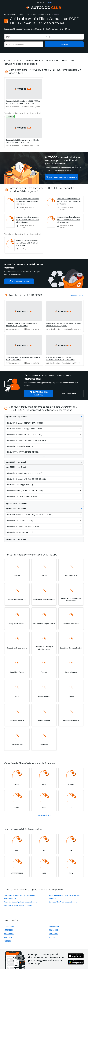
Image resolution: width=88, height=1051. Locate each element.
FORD (49, 14)
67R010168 (8, 930)
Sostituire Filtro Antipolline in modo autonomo (20, 902)
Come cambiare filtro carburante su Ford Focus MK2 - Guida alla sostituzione (27, 242)
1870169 (7, 941)
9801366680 (53, 934)
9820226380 (53, 930)
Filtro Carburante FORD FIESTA (63, 177)
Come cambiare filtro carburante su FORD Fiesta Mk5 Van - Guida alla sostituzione (68, 219)
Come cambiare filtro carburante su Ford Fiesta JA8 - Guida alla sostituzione (27, 201)
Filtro (28, 14)
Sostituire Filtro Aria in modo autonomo (63, 902)
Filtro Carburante (38, 14)
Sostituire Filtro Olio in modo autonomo (18, 905)
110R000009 (9, 926)
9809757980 (9, 934)
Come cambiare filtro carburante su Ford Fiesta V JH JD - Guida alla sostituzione (69, 201)
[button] (43, 416)
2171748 (52, 937)
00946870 (8, 937)
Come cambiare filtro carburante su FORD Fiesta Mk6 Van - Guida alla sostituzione (27, 219)
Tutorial (21, 14)
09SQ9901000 (54, 926)
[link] (23, 93)
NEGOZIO (40, 2)
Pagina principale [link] (9, 14)
